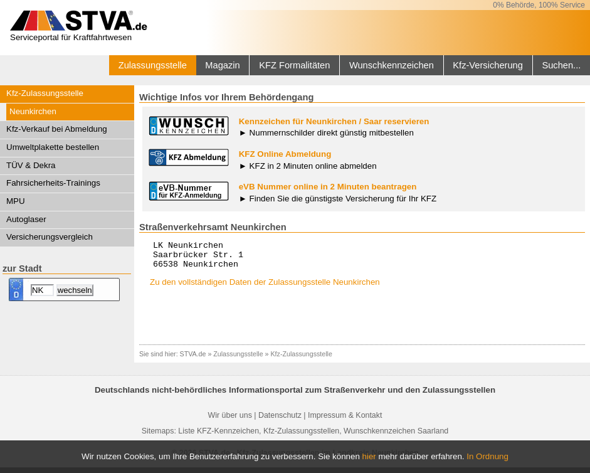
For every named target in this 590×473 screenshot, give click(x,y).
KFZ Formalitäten (294, 65)
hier (369, 456)
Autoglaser (26, 219)
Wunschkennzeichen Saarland (396, 436)
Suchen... (561, 65)
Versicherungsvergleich (49, 237)
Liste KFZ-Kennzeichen (218, 436)
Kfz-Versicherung (488, 65)
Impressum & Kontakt (345, 421)
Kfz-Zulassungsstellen (301, 436)
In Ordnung (487, 456)
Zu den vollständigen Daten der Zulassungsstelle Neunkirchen (265, 287)
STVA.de (193, 359)
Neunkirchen (32, 111)
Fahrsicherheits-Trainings (53, 183)
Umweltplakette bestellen (52, 147)
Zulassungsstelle (153, 65)
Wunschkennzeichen (391, 65)
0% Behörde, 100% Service (539, 5)
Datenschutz (280, 421)
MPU (15, 201)
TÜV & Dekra (31, 165)
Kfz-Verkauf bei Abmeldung (56, 129)
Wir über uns (230, 421)
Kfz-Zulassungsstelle (44, 93)
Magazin (222, 65)
